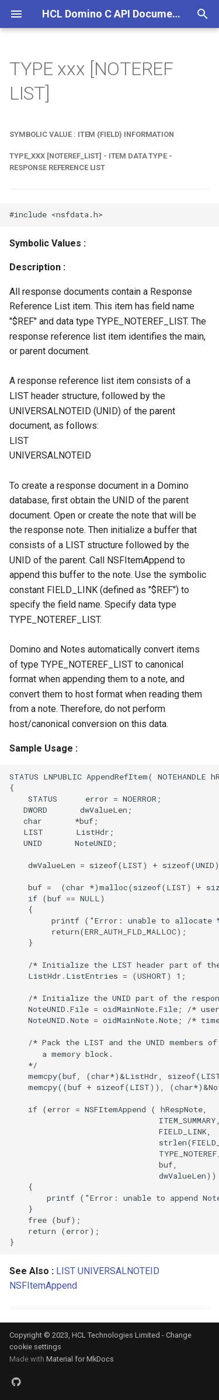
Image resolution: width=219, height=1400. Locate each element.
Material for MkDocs (80, 1359)
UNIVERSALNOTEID (118, 1270)
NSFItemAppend (43, 1285)
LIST (65, 1270)
